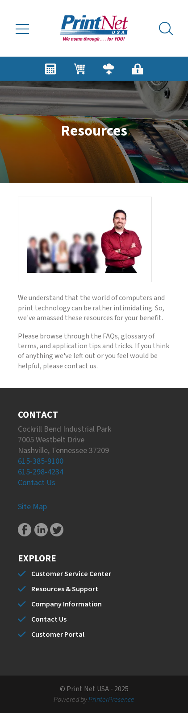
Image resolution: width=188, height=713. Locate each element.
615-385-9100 (40, 461)
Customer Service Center (71, 574)
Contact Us (36, 482)
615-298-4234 (40, 472)
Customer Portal (57, 634)
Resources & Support (64, 589)
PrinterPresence (111, 700)
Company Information (66, 604)
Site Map (32, 506)
